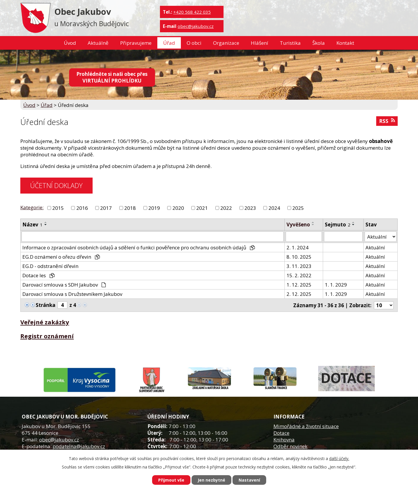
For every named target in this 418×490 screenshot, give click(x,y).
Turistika (290, 43)
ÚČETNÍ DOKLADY (56, 185)
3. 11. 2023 (299, 266)
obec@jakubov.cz (196, 26)
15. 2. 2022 (299, 275)
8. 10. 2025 (299, 256)
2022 (226, 208)
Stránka (45, 305)
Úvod (70, 43)
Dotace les (38, 275)
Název (32, 224)
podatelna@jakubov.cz (79, 446)
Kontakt (345, 43)
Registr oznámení (47, 336)
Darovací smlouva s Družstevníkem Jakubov (72, 294)
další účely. (339, 458)
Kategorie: (32, 207)
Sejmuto (337, 224)
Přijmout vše (171, 480)
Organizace (226, 43)
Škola (318, 43)
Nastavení (249, 480)
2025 (298, 208)
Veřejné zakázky (44, 322)
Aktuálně (98, 43)
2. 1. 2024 (298, 247)
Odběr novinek (290, 446)
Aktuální (375, 247)
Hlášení (259, 43)
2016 (82, 208)
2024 (274, 208)
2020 (178, 208)
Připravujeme (136, 43)
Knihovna (284, 439)
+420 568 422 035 (192, 12)
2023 (250, 208)
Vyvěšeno (298, 224)
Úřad (169, 43)
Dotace (281, 433)
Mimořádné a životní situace (306, 426)
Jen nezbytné (211, 480)
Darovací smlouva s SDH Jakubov (64, 284)
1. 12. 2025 (299, 284)
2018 (130, 208)
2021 (202, 208)
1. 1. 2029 (336, 284)
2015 (58, 208)
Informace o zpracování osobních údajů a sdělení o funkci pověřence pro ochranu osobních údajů (138, 247)
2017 (106, 208)
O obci (194, 43)
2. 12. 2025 (299, 294)
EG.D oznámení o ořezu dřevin (61, 256)
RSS (387, 121)
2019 (154, 208)
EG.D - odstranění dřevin (50, 266)
